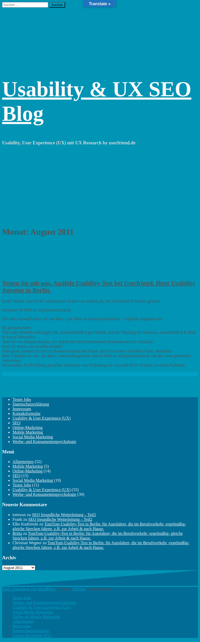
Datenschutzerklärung (30, 404)
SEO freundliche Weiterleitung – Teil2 (64, 514)
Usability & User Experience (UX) (41, 418)
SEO (16, 423)
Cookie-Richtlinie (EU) (32, 635)
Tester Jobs (21, 399)
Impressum (21, 409)
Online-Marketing (27, 427)
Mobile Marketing (27, 432)
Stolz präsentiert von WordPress (28, 589)
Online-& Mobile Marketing (36, 616)
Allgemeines (23, 461)
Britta (17, 533)
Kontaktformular (26, 413)
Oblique (79, 589)
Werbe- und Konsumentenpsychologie (44, 441)
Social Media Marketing (32, 437)
